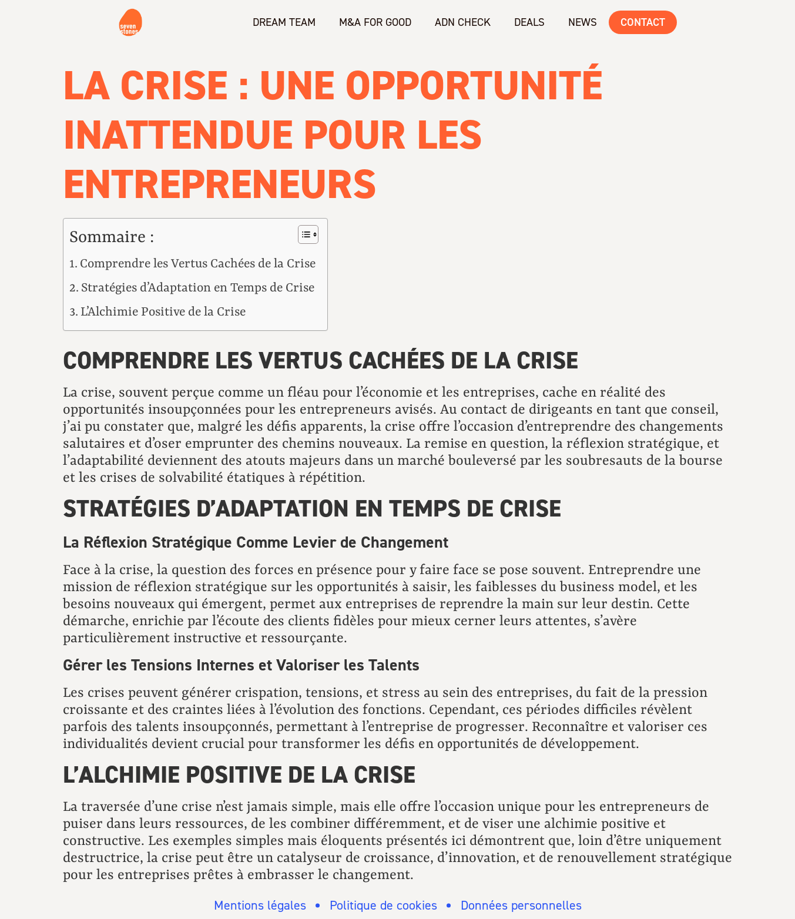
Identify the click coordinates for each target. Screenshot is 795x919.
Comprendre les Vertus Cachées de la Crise (198, 264)
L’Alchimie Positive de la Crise (163, 312)
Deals (529, 22)
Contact (642, 22)
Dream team (284, 22)
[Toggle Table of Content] (302, 234)
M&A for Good (375, 22)
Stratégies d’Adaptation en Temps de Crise (197, 288)
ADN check (463, 22)
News (582, 22)
